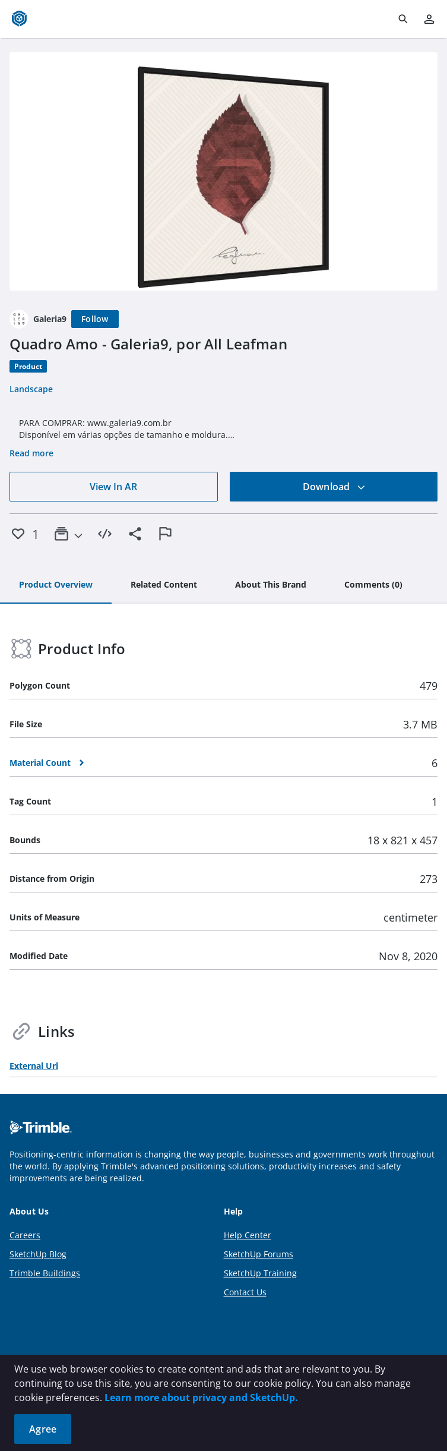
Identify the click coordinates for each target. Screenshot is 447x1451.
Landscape (31, 389)
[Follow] (95, 319)
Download (334, 486)
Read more (31, 453)
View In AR (113, 486)
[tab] (56, 585)
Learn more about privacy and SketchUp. (201, 1397)
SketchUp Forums (258, 1254)
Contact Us (245, 1292)
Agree (42, 1429)
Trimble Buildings (44, 1273)
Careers (24, 1235)
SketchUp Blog (37, 1254)
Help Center (247, 1235)
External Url (33, 1065)
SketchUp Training (260, 1273)
